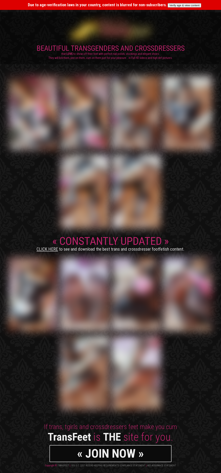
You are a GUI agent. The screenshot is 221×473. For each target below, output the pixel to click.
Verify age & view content (184, 5)
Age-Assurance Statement (161, 465)
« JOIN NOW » (110, 453)
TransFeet (63, 465)
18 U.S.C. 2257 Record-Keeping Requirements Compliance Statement (108, 465)
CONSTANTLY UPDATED (110, 243)
